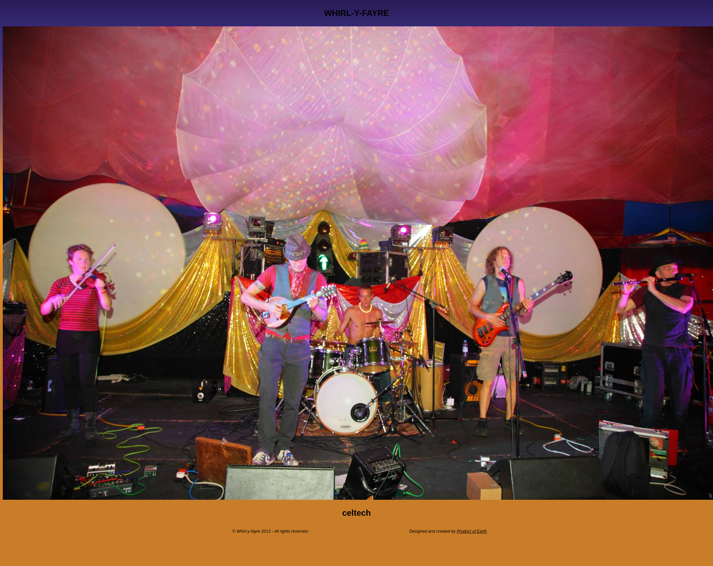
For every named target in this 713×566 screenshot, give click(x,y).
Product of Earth (472, 531)
